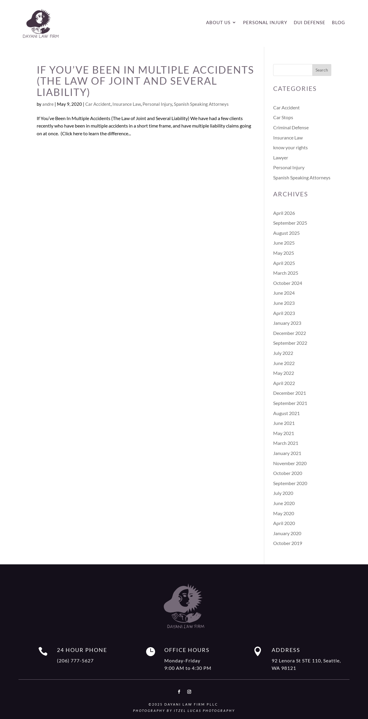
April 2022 (284, 383)
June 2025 (284, 243)
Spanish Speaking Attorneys (201, 104)
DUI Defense (309, 22)
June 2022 (284, 363)
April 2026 (284, 213)
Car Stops (283, 117)
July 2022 (283, 353)
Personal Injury (265, 22)
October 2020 (287, 473)
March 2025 (285, 273)
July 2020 (283, 493)
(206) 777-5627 (75, 660)
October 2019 (287, 543)
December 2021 (289, 393)
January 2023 (287, 323)
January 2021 (287, 453)
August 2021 (286, 413)
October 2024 (287, 283)
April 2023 (284, 313)
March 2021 (285, 443)
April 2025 (284, 263)
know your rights (290, 147)
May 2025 (283, 253)
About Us (218, 22)
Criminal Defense (291, 127)
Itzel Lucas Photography (204, 710)
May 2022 (283, 373)
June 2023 (284, 303)
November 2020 (290, 463)
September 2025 (290, 223)
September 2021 (290, 403)
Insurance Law (126, 104)
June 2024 (284, 293)
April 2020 (284, 523)
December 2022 (289, 333)
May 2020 (283, 513)
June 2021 (284, 423)
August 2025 (286, 233)
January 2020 (287, 533)
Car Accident (98, 104)
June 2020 (284, 503)
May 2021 (283, 433)
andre (48, 104)
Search (322, 69)
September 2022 (290, 343)
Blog (338, 22)
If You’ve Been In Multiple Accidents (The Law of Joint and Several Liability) (145, 80)
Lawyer (280, 157)
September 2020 (290, 483)
